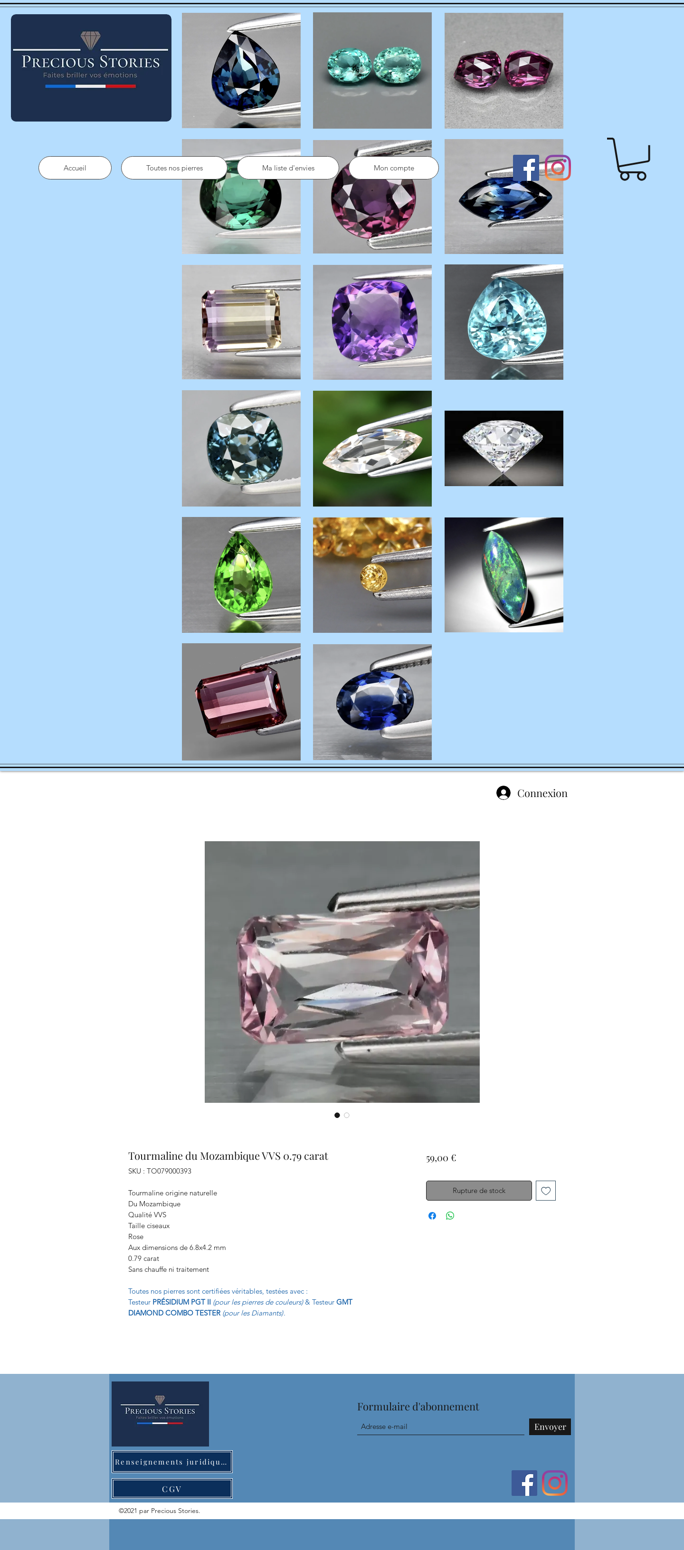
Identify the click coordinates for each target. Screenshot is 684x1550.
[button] (632, 159)
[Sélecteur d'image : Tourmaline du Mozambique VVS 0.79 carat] (337, 1115)
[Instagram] (558, 168)
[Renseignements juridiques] (172, 1461)
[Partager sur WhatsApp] (450, 1215)
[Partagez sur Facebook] (432, 1215)
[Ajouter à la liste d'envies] (546, 1191)
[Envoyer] (550, 1426)
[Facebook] (526, 168)
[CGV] (172, 1488)
